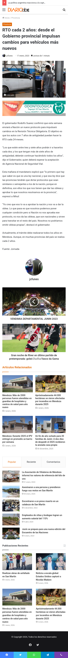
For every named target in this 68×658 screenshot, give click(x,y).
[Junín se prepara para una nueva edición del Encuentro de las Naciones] (11, 533)
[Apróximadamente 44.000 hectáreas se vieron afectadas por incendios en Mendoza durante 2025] (50, 383)
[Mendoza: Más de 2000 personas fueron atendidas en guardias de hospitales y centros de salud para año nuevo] (17, 383)
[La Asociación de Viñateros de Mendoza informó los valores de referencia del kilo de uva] (11, 476)
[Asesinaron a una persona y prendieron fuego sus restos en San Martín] (11, 491)
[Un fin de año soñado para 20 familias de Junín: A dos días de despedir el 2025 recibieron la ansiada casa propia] (50, 424)
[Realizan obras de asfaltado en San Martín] (17, 561)
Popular (12, 462)
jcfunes (9, 56)
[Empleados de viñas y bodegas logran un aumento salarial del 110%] (11, 519)
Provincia (15, 18)
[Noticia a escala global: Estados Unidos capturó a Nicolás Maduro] (51, 561)
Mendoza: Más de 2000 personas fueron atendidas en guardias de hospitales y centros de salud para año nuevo (17, 401)
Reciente (31, 462)
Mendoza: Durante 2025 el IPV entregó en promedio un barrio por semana (17, 439)
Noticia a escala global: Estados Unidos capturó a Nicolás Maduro (48, 576)
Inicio (6, 18)
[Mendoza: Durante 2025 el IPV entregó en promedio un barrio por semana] (17, 424)
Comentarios (53, 462)
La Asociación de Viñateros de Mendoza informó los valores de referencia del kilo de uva (43, 475)
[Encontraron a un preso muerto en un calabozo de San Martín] (11, 505)
